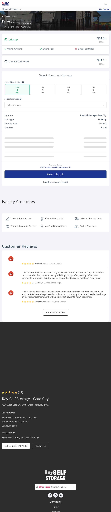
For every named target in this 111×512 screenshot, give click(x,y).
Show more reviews (55, 312)
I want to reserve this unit (55, 182)
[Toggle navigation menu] (106, 3)
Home (56, 506)
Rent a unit (104, 9)
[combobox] (55, 105)
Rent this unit (55, 174)
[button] (50, 495)
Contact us (40, 446)
